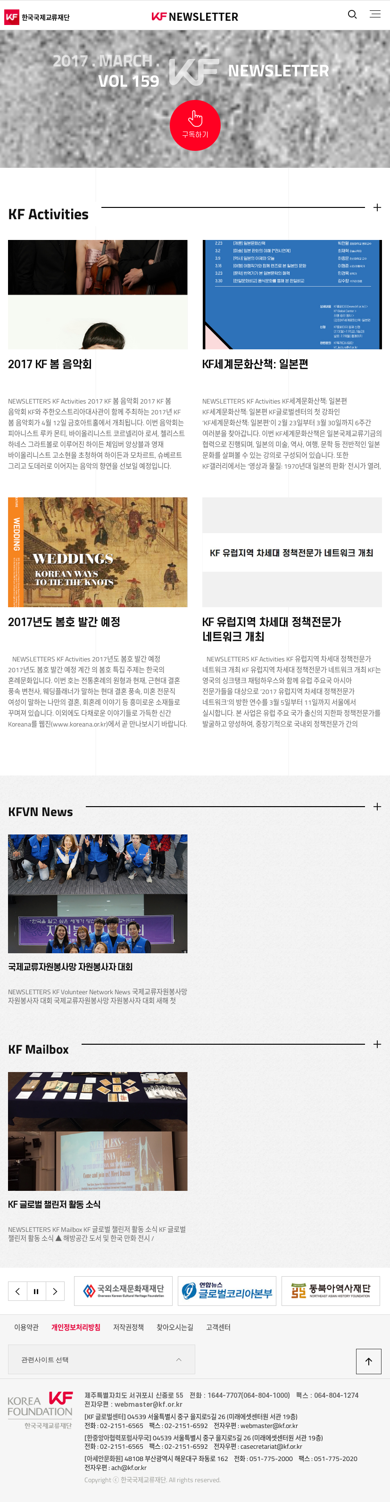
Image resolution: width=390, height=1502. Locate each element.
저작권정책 (128, 1327)
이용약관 (26, 1327)
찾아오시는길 (175, 1327)
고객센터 (218, 1327)
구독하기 (195, 135)
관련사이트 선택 (101, 1359)
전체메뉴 (375, 14)
